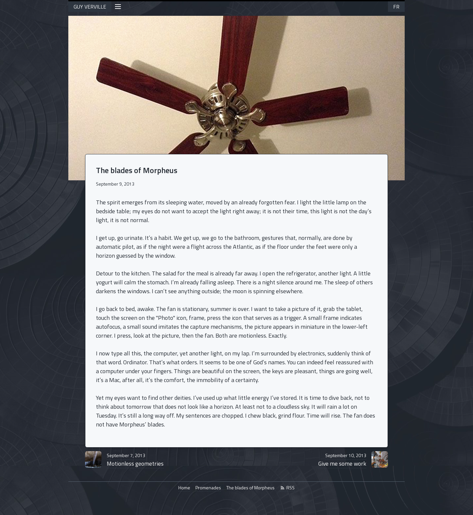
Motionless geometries (135, 460)
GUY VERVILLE (90, 7)
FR (396, 7)
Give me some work (342, 460)
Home (184, 487)
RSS (287, 487)
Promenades (208, 487)
